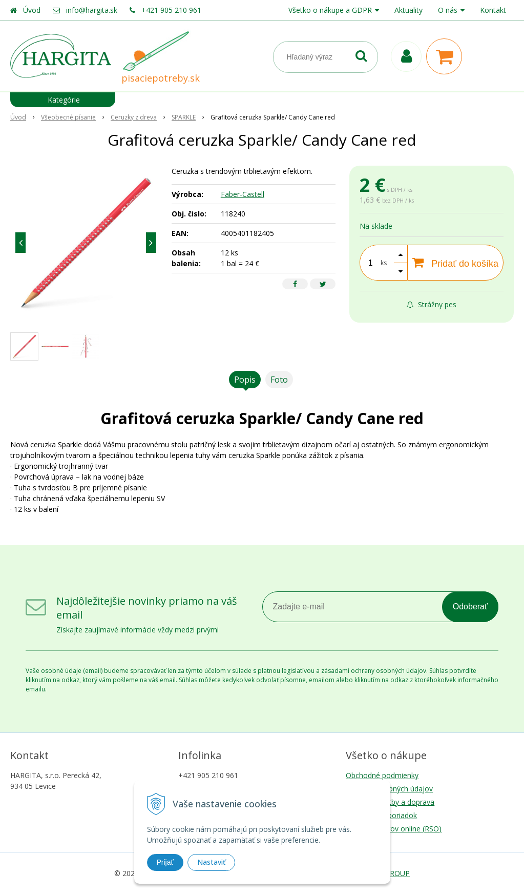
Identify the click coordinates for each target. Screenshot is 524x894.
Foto (279, 379)
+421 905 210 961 (171, 10)
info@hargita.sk (91, 10)
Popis (245, 379)
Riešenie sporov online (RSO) (394, 828)
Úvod (31, 10)
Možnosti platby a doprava (390, 802)
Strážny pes (431, 304)
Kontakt (493, 10)
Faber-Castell (242, 194)
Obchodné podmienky (382, 775)
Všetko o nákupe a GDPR (330, 10)
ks (384, 263)
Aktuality (408, 10)
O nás (447, 10)
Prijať (165, 862)
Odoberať (470, 606)
